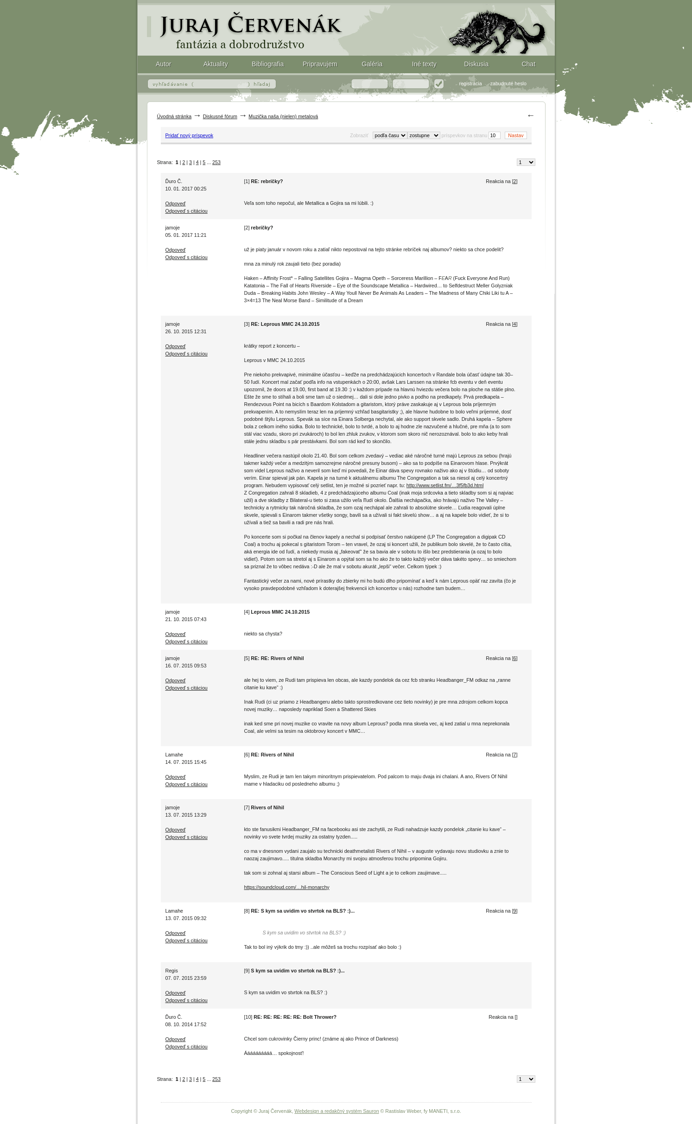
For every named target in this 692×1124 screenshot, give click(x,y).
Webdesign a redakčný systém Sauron (336, 1111)
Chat (528, 64)
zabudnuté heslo (508, 83)
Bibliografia (268, 64)
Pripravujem (320, 64)
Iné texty (424, 64)
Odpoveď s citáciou (186, 211)
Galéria (372, 64)
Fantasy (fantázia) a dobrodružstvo (346, 28)
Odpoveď (175, 203)
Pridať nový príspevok (189, 135)
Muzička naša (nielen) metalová (283, 116)
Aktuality (215, 64)
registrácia (470, 83)
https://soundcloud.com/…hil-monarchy (287, 887)
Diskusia (476, 64)
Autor (163, 64)
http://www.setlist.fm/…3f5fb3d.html (444, 485)
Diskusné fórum (220, 116)
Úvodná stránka (174, 116)
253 (216, 162)
